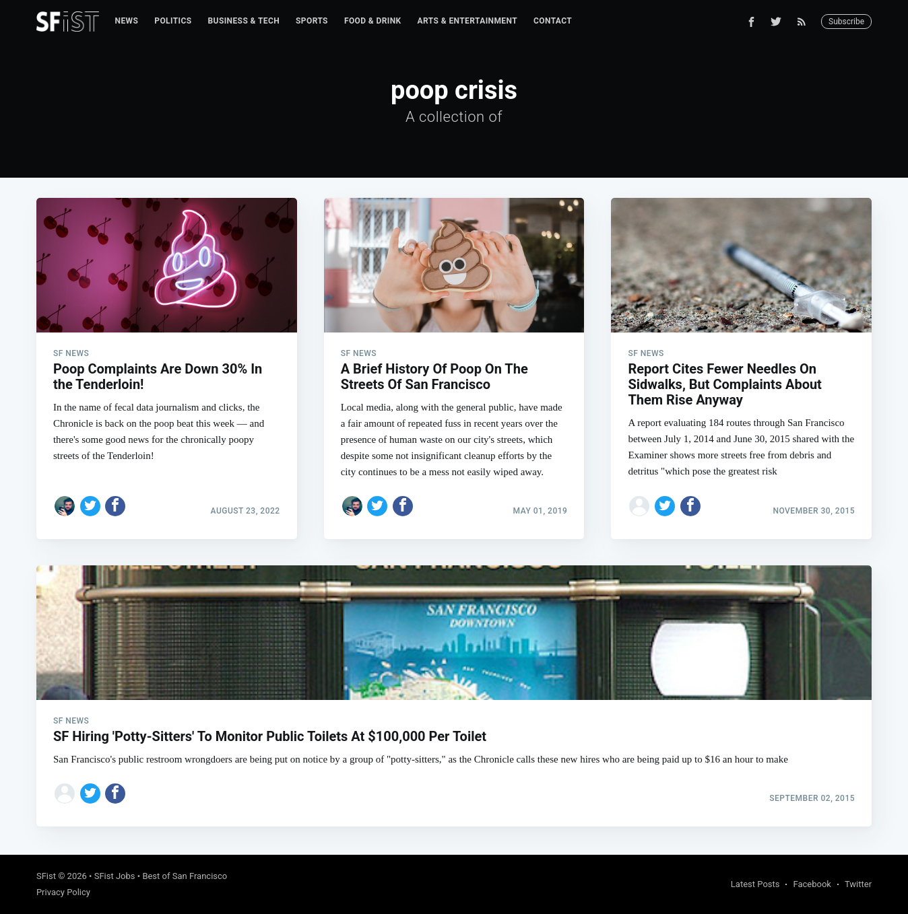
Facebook (812, 884)
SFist (46, 876)
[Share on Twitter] (90, 506)
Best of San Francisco (184, 876)
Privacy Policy (63, 892)
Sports (312, 21)
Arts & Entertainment (467, 21)
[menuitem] (127, 21)
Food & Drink (372, 21)
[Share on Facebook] (115, 506)
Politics (172, 21)
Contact (552, 21)
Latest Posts (755, 884)
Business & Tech (244, 21)
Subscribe (846, 21)
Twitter (858, 884)
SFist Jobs (114, 876)
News (127, 21)
